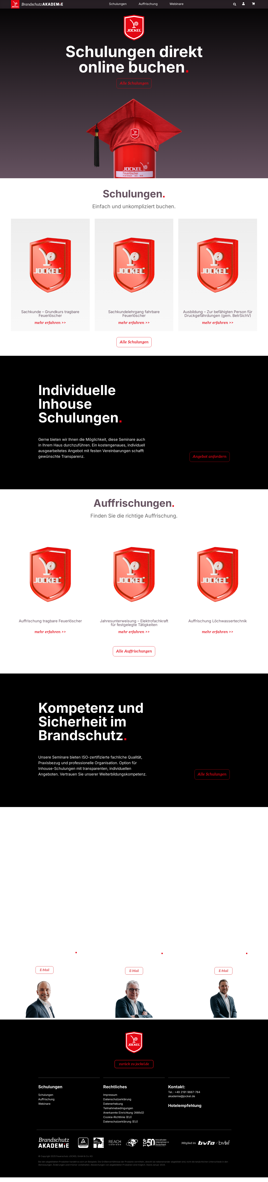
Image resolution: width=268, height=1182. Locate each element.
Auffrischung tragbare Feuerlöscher (50, 624)
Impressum (110, 1099)
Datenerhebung (113, 1108)
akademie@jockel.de (181, 1100)
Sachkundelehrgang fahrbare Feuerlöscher (134, 315)
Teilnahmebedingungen (118, 1112)
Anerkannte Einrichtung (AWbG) (123, 1117)
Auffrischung (148, 4)
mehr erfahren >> (50, 324)
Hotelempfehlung (185, 1110)
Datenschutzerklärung (117, 1103)
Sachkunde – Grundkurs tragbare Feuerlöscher (50, 315)
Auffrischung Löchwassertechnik (218, 624)
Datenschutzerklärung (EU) (120, 1126)
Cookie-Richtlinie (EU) (117, 1121)
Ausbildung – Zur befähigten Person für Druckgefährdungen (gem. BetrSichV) (217, 315)
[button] (234, 4)
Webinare (177, 4)
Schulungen (118, 4)
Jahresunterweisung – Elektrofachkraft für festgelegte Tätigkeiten (134, 626)
